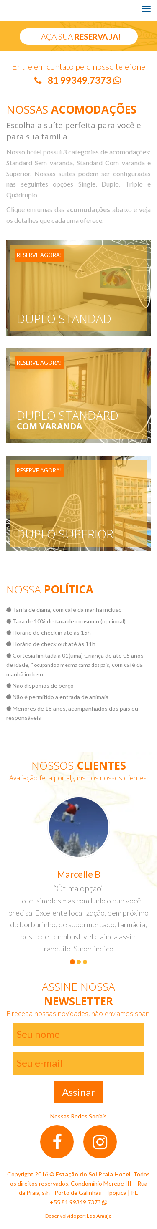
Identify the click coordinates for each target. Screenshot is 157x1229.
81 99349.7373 (84, 80)
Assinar (78, 1092)
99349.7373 (88, 1202)
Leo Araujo (99, 1216)
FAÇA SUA (79, 36)
